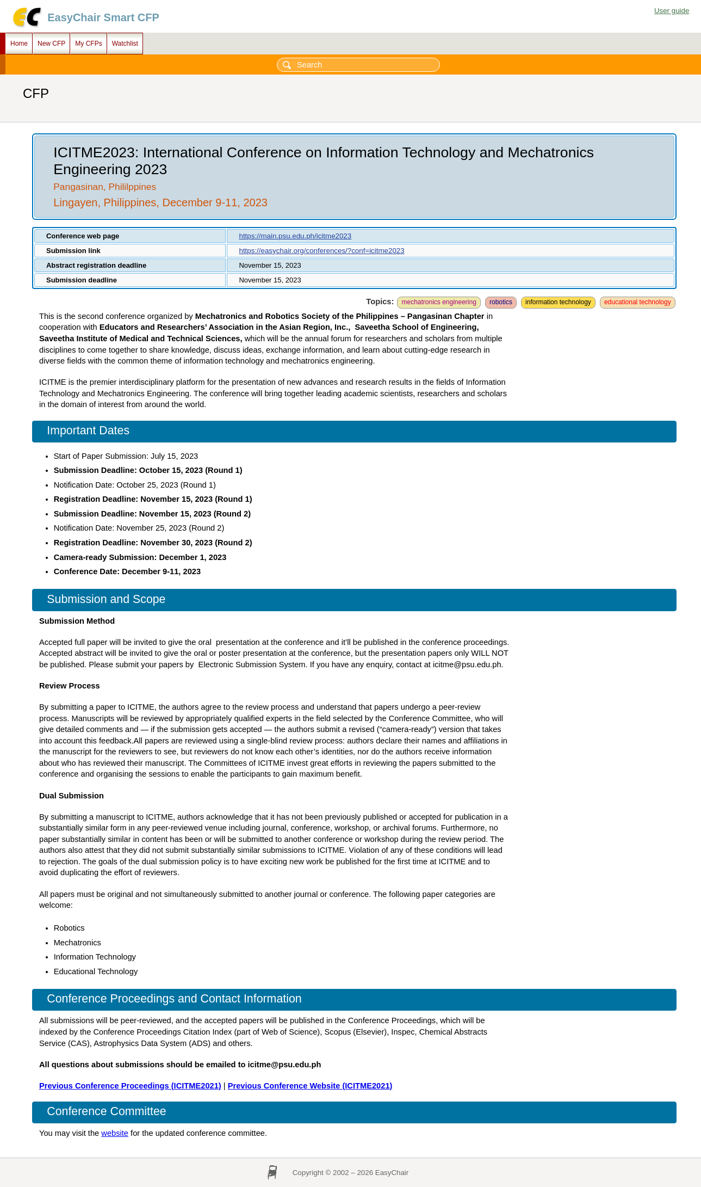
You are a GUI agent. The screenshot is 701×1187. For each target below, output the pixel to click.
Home (19, 43)
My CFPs (88, 43)
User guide (671, 11)
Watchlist (125, 43)
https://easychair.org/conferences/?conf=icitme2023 (321, 251)
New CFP (51, 43)
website (114, 1133)
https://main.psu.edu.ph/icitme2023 (295, 236)
